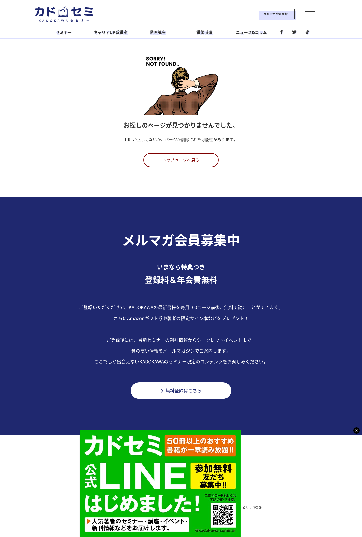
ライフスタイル (179, 498)
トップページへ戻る (181, 161)
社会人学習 (210, 498)
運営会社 (204, 509)
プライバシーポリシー (169, 509)
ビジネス (150, 498)
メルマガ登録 (255, 509)
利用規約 (134, 509)
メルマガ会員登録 (263, 14)
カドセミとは (106, 509)
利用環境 (228, 509)
